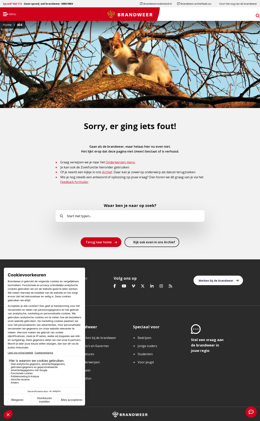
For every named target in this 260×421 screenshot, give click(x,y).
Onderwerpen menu (120, 162)
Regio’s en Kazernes (94, 346)
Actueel (85, 370)
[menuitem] (157, 3)
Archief (107, 172)
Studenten (145, 354)
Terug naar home (99, 242)
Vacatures (87, 354)
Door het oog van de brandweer (238, 3)
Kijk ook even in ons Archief (154, 243)
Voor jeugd (146, 362)
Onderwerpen (90, 362)
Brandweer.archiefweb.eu (195, 3)
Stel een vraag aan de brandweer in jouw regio (207, 345)
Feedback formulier (74, 182)
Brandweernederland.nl (157, 3)
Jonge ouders (147, 346)
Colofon (85, 378)
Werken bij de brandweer (216, 280)
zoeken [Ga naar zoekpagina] (250, 15)
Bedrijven (144, 338)
